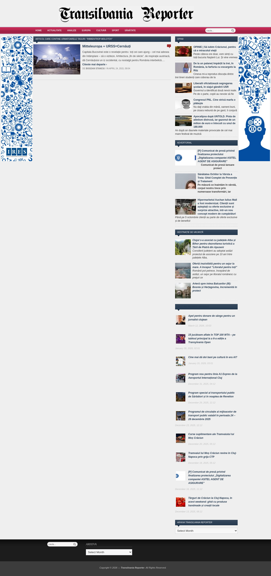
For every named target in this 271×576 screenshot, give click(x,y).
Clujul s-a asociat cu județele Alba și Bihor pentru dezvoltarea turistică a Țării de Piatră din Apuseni (214, 244)
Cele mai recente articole (193, 306)
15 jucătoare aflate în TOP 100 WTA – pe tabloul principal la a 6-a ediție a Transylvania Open (211, 338)
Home (38, 30)
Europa (86, 30)
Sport (115, 30)
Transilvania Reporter (132, 567)
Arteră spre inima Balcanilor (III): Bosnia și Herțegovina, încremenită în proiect (214, 287)
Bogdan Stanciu (95, 68)
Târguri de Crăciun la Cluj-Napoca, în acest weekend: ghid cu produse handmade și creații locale (210, 502)
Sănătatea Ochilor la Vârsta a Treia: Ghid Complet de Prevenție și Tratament (217, 178)
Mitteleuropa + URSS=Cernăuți (106, 46)
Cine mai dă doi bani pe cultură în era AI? (212, 357)
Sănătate (130, 30)
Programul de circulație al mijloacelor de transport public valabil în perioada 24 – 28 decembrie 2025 (212, 415)
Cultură (101, 30)
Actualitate (54, 30)
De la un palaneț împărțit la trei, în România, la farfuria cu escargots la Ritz (214, 67)
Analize (71, 30)
